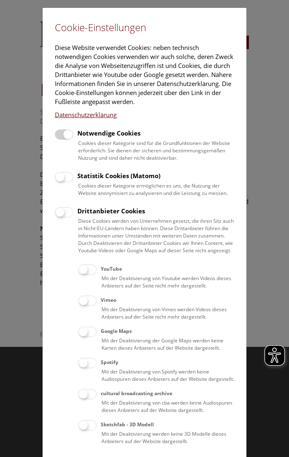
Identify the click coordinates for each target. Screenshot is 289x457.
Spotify (109, 362)
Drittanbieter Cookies (111, 211)
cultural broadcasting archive (136, 393)
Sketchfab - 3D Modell (127, 424)
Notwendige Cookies (108, 133)
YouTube (111, 268)
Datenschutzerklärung (86, 115)
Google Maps (116, 331)
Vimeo (108, 299)
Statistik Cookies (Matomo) (118, 176)
